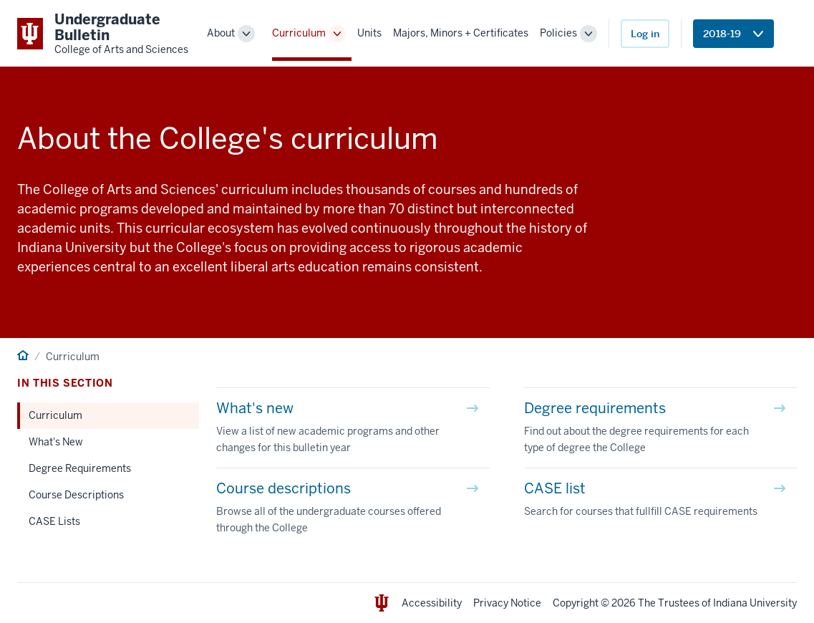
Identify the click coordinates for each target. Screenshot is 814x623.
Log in (645, 33)
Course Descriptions (76, 494)
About (221, 32)
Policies (558, 32)
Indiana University (755, 603)
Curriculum (299, 32)
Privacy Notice (507, 603)
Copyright (576, 603)
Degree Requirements (80, 468)
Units (369, 32)
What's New (56, 441)
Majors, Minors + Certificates (460, 32)
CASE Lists (54, 521)
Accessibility (432, 603)
